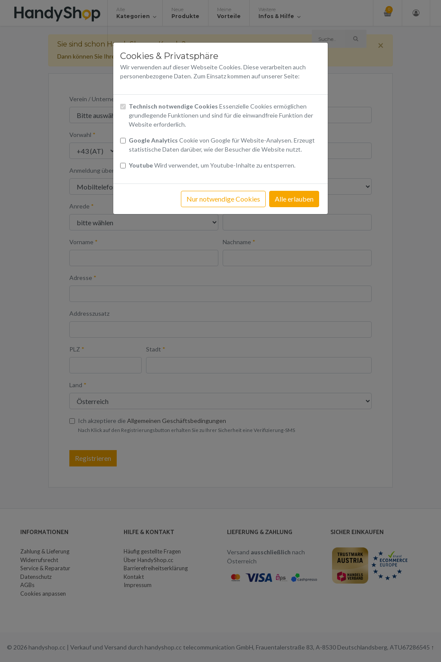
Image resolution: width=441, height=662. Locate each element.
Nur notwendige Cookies (223, 199)
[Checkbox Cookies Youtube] (123, 165)
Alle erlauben (294, 199)
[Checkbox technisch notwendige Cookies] (123, 106)
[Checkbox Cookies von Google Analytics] (123, 140)
